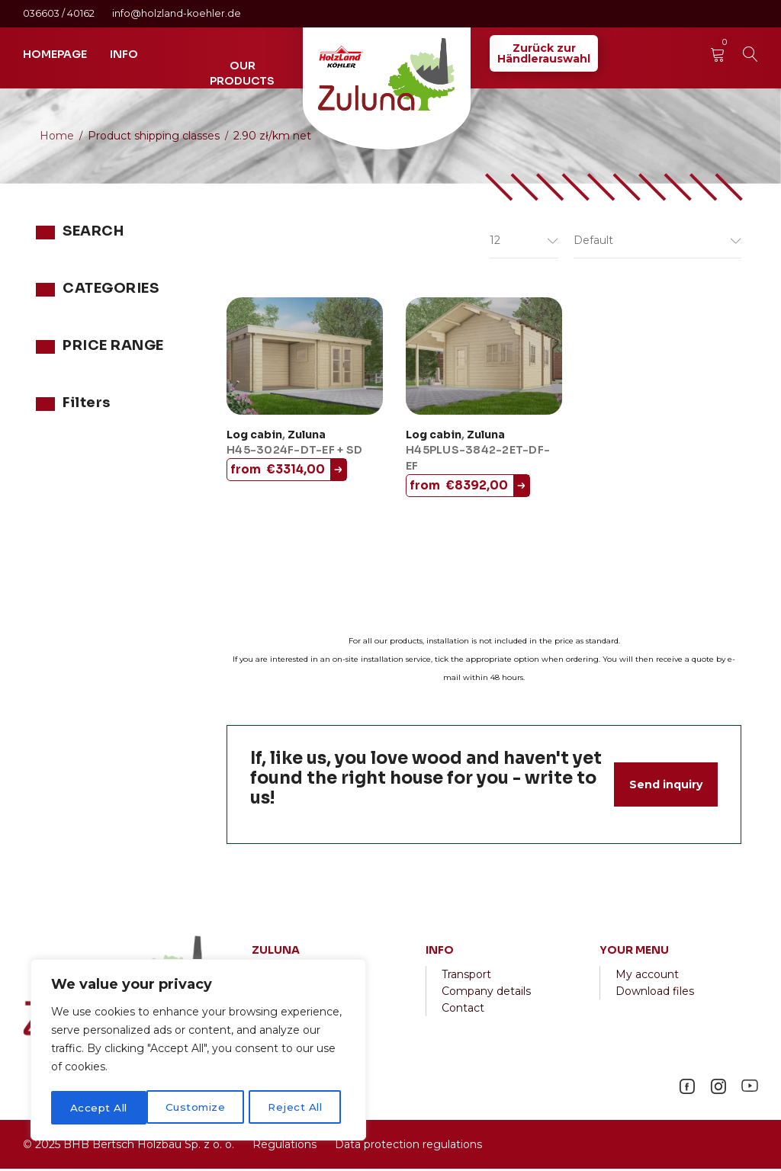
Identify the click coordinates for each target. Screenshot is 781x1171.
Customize (100, 1108)
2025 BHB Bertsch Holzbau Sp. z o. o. (134, 1146)
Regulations (284, 1146)
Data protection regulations (407, 1146)
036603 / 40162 (60, 13)
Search (169, 272)
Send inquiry (665, 787)
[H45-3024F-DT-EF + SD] (305, 358)
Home (57, 136)
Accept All (298, 1108)
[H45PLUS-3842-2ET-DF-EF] (484, 358)
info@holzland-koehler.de (176, 13)
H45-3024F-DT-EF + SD (294, 452)
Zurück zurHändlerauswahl (543, 53)
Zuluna (54, 371)
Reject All (200, 1108)
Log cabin (254, 437)
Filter (158, 484)
